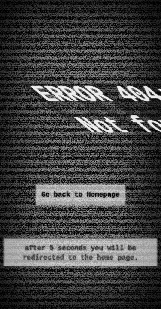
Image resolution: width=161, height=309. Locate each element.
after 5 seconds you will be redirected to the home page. (80, 253)
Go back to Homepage (80, 195)
